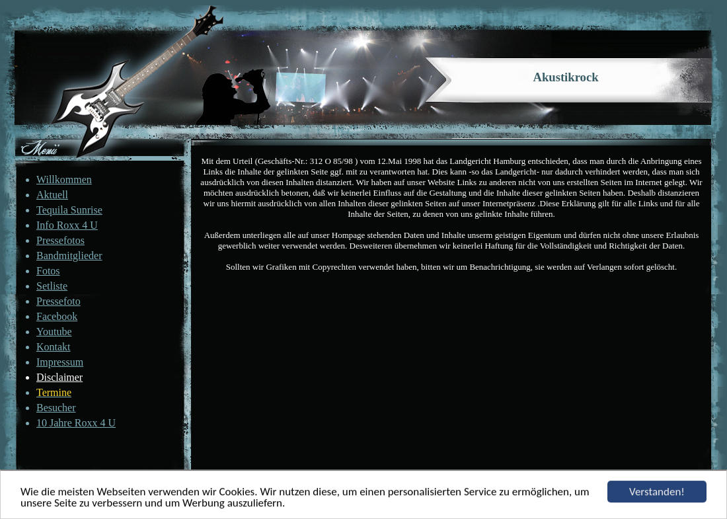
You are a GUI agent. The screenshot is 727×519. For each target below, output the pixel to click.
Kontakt (53, 346)
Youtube (54, 331)
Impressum (59, 362)
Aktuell (52, 194)
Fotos (48, 270)
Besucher (56, 407)
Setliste (51, 286)
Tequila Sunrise (69, 210)
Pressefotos (60, 240)
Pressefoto (58, 301)
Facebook (56, 316)
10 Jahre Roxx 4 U (76, 422)
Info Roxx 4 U (67, 225)
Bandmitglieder (69, 255)
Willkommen (64, 179)
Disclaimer (59, 377)
